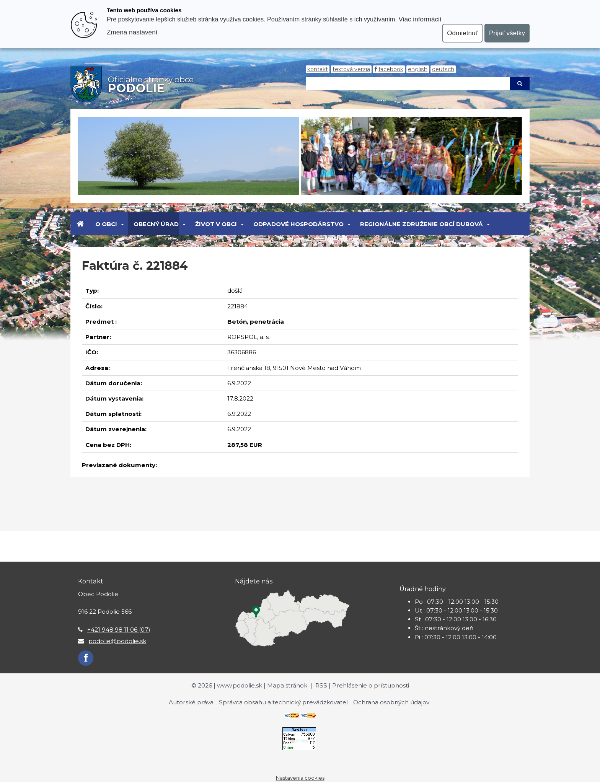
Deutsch (443, 69)
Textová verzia (351, 69)
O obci (106, 224)
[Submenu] (122, 223)
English (417, 69)
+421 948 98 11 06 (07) (118, 629)
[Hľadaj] (408, 83)
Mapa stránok (287, 685)
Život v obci (216, 224)
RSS (322, 685)
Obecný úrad (156, 224)
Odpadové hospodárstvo (298, 224)
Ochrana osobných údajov (391, 702)
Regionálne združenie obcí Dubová (421, 224)
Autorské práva (191, 702)
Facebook (390, 69)
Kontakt (317, 69)
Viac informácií (420, 19)
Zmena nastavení (132, 32)
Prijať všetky (507, 33)
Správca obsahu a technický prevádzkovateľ (283, 702)
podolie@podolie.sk (117, 641)
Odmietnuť (462, 33)
